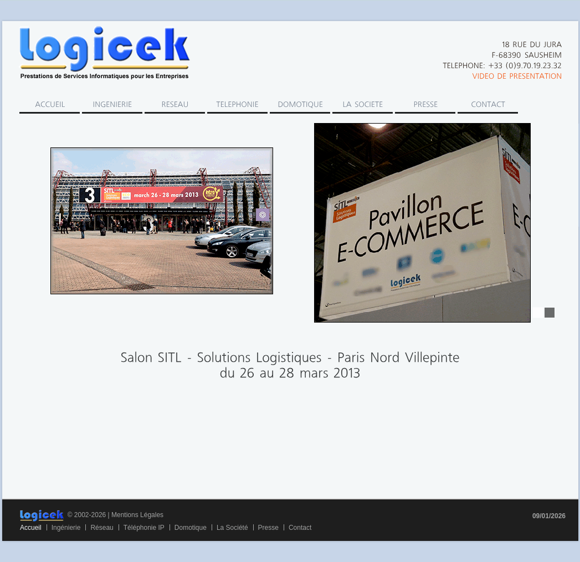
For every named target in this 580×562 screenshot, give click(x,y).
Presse (268, 528)
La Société (232, 528)
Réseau (101, 528)
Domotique (190, 528)
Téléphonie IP (144, 528)
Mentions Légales (137, 515)
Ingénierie (66, 528)
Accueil (31, 528)
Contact (300, 528)
